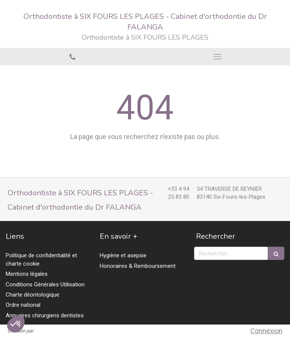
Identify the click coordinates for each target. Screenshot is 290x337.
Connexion (266, 331)
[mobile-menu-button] (217, 56)
